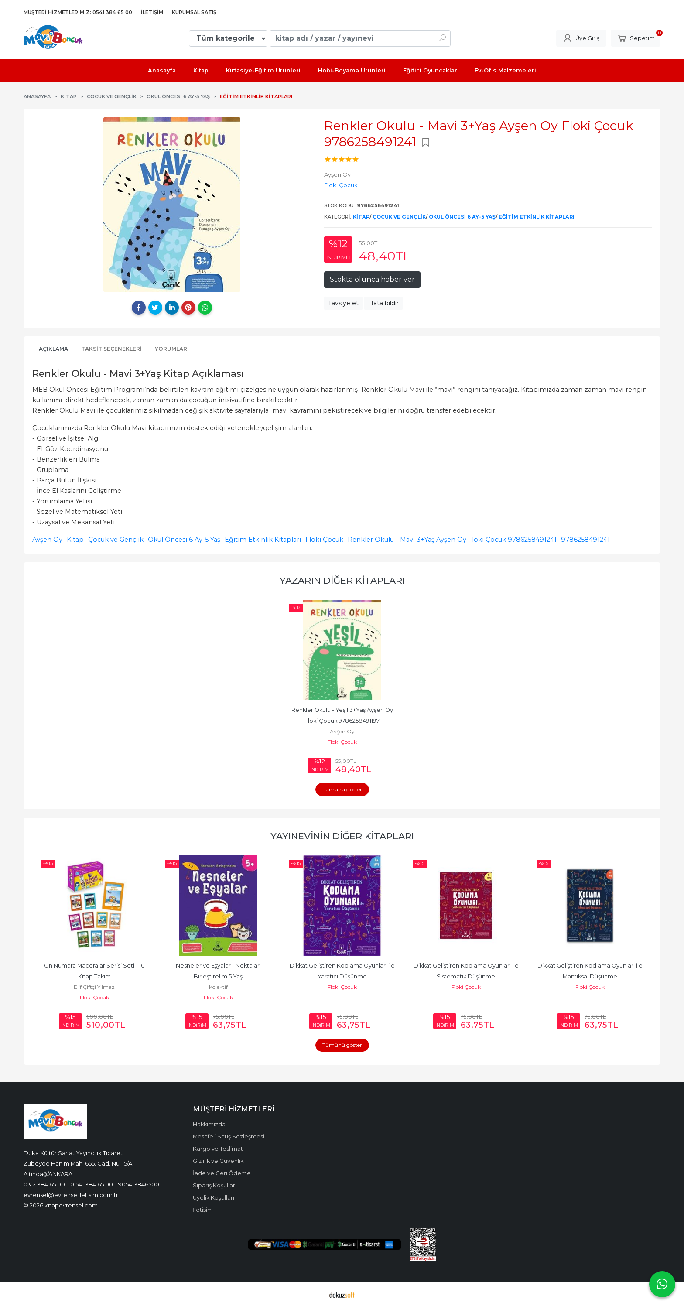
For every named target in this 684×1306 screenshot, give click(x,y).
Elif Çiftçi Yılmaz (94, 987)
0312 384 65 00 (44, 1184)
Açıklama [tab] (53, 348)
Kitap (361, 217)
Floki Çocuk (324, 540)
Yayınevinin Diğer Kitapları (342, 836)
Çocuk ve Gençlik (399, 217)
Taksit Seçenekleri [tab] (111, 348)
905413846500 (138, 1184)
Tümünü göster (342, 789)
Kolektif (218, 987)
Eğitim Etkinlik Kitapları (537, 217)
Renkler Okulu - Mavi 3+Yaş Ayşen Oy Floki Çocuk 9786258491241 (452, 540)
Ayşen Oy (47, 540)
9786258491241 (585, 540)
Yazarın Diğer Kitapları (342, 580)
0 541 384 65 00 (91, 1184)
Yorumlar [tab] (171, 348)
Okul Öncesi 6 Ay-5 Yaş (462, 217)
